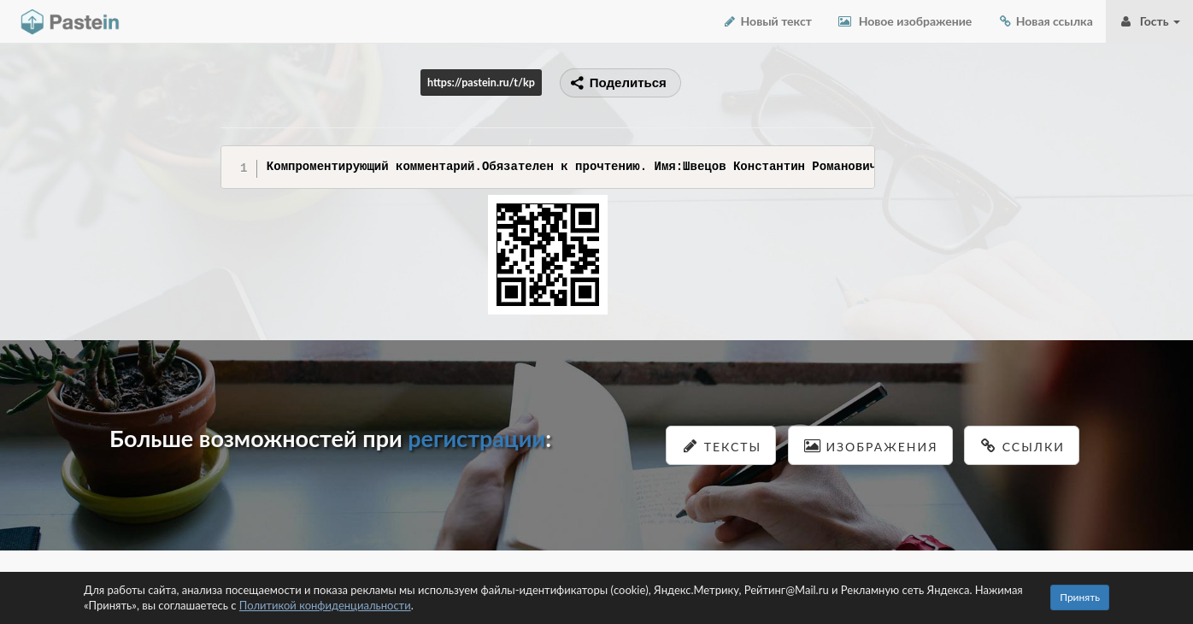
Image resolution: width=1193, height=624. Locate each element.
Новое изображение (904, 21)
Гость (1149, 21)
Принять (1080, 597)
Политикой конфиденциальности (325, 605)
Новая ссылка (1045, 21)
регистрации (476, 438)
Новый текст (767, 21)
